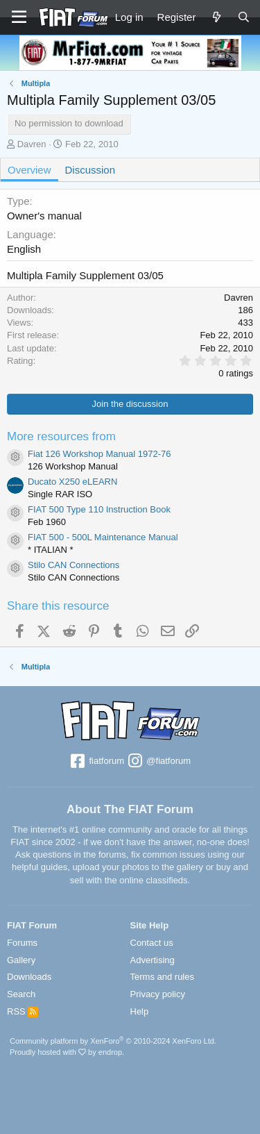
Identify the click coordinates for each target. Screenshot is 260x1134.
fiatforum (96, 762)
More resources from (61, 436)
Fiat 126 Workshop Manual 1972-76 (99, 454)
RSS (22, 1011)
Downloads (29, 977)
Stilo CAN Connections (73, 565)
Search (21, 994)
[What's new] (215, 17)
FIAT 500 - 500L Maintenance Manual (103, 537)
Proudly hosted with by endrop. (67, 1052)
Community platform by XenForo (113, 1041)
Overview (29, 170)
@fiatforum (159, 762)
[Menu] (19, 17)
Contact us (151, 942)
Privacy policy (157, 994)
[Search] (243, 17)
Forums (22, 942)
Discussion (90, 170)
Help (139, 1011)
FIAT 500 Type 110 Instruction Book (99, 509)
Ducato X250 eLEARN (72, 481)
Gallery (21, 960)
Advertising (152, 960)
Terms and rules (162, 977)
